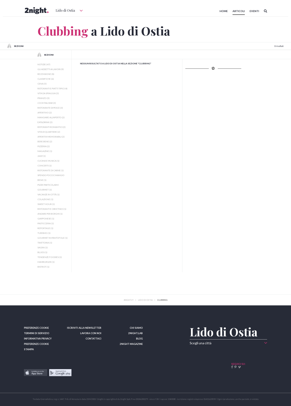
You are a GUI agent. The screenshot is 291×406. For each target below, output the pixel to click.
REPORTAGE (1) (45, 228)
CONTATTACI (93, 338)
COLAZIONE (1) (45, 199)
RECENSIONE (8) (45, 74)
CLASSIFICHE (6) (45, 78)
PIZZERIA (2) (43, 146)
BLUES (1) (42, 252)
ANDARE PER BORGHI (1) (50, 213)
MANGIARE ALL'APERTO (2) (51, 117)
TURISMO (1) (43, 233)
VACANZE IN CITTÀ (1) (48, 194)
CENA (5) (42, 83)
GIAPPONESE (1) (45, 218)
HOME (224, 11)
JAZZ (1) (41, 156)
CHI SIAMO (136, 327)
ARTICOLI (239, 11)
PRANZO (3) (43, 98)
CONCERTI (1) (44, 165)
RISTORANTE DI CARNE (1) (50, 170)
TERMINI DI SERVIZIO (36, 333)
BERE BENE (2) (44, 141)
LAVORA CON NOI (90, 333)
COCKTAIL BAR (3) (46, 103)
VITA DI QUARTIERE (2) (48, 131)
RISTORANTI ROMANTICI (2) (51, 127)
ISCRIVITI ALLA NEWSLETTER (84, 327)
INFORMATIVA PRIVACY (38, 338)
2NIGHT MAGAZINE (131, 343)
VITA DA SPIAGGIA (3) (48, 93)
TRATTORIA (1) (44, 242)
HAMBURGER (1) (46, 262)
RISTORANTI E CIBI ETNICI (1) (51, 209)
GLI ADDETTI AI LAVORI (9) (50, 69)
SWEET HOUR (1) (46, 204)
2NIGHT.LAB (135, 333)
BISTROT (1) (43, 266)
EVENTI (254, 11)
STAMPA (29, 349)
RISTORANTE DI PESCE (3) (50, 107)
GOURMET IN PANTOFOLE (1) (52, 237)
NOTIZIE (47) (43, 64)
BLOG (139, 338)
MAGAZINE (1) (44, 151)
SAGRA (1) (42, 247)
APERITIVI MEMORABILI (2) (51, 136)
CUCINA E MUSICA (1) (48, 160)
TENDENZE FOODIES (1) (49, 257)
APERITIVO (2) (44, 112)
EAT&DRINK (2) (45, 122)
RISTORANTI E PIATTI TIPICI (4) (52, 88)
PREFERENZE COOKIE (36, 327)
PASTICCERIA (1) (45, 223)
